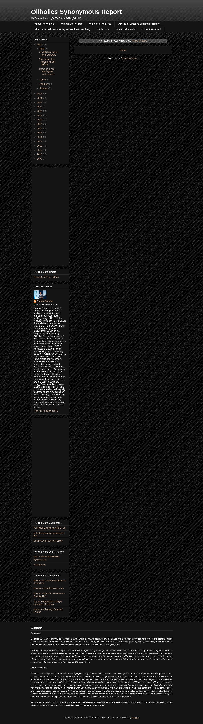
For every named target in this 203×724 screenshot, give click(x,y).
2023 (40, 102)
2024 (40, 98)
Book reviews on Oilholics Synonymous (46, 558)
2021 (40, 106)
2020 (40, 111)
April (42, 48)
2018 (40, 119)
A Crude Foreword (151, 29)
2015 (40, 132)
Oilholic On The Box (71, 24)
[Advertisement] (50, 216)
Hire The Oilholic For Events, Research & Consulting (62, 29)
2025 (40, 93)
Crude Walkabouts (125, 29)
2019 (40, 115)
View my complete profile (46, 411)
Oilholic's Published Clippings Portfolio (139, 24)
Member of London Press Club (49, 588)
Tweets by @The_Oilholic (46, 277)
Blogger (135, 718)
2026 (40, 44)
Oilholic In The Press (100, 24)
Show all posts (139, 41)
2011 (40, 150)
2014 (40, 137)
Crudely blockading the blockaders (48, 53)
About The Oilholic (44, 24)
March (43, 79)
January (44, 88)
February (44, 84)
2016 (40, 128)
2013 (40, 141)
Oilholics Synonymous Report (76, 11)
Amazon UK (40, 564)
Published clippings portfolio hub (50, 528)
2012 (40, 145)
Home (123, 50)
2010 (40, 154)
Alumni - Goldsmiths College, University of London (48, 602)
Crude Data (103, 29)
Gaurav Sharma (45, 301)
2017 (40, 124)
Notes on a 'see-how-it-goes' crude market (47, 72)
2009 (40, 158)
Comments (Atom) (129, 58)
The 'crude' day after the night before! (47, 62)
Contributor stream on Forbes (48, 541)
